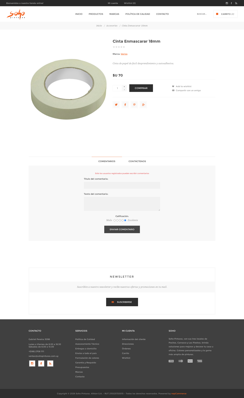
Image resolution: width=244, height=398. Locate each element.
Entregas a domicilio (85, 348)
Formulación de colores (87, 358)
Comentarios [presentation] (106, 161)
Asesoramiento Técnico (87, 344)
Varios (124, 54)
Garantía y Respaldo (85, 362)
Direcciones (128, 344)
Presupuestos (82, 367)
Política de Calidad (85, 339)
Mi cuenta (113, 3)
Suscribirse (124, 302)
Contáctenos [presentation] (137, 161)
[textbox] (199, 14)
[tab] (107, 161)
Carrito (125, 353)
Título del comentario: (96, 178)
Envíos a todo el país (86, 353)
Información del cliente (133, 339)
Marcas (79, 372)
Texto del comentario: (96, 194)
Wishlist (126, 358)
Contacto (79, 376)
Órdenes (126, 348)
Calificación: (122, 216)
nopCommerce (178, 393)
